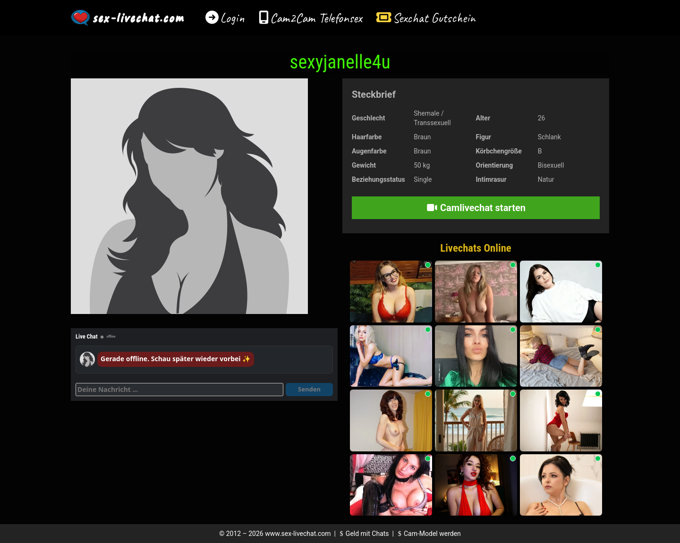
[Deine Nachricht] (179, 389)
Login (232, 17)
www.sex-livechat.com (298, 533)
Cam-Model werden (427, 533)
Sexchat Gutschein (433, 17)
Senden (309, 389)
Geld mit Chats (363, 533)
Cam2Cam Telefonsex (316, 17)
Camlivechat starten (476, 207)
